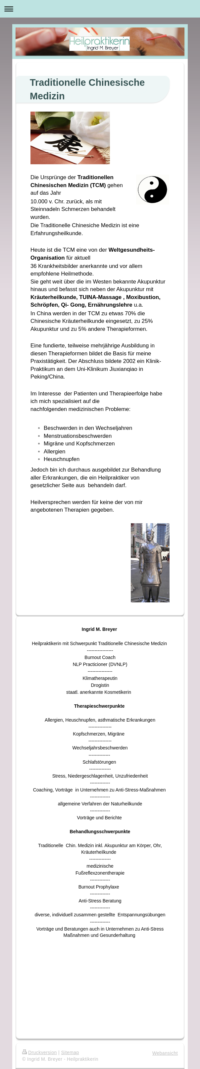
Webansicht (165, 1053)
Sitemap (70, 1052)
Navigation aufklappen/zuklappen (100, 9)
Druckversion (39, 1052)
